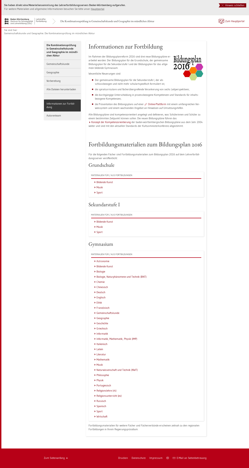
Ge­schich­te (102, 323)
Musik (99, 187)
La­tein (99, 349)
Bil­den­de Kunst (104, 182)
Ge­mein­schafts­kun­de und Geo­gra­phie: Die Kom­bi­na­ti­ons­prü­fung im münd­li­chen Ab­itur (49, 33)
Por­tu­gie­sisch (103, 385)
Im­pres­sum (156, 458)
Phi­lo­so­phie (102, 375)
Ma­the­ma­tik (103, 359)
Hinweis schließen (233, 5)
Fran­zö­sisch (102, 307)
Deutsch (100, 292)
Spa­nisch (101, 406)
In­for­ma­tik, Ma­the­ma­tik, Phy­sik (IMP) (116, 338)
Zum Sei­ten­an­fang (56, 458)
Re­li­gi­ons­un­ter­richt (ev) (109, 395)
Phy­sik (100, 380)
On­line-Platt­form (157, 104)
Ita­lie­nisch (101, 344)
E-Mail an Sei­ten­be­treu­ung (189, 458)
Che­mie (100, 282)
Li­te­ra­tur (101, 354)
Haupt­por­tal (97, 9)
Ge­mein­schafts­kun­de (58, 64)
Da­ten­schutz (139, 458)
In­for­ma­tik (102, 333)
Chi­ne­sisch (102, 287)
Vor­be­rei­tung (54, 80)
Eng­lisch (100, 297)
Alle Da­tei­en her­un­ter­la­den (61, 89)
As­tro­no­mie (102, 261)
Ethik (99, 302)
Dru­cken (123, 458)
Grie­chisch (102, 328)
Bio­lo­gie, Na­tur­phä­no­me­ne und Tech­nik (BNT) (121, 276)
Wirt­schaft (101, 416)
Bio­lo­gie (100, 271)
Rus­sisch (101, 401)
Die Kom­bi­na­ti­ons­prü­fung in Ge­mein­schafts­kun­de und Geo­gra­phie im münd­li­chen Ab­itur (107, 21)
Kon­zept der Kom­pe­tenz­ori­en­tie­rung (111, 122)
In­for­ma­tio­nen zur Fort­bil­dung (61, 105)
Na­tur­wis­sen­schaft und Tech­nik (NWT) (117, 370)
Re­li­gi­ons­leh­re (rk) (106, 390)
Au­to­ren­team (54, 115)
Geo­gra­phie (53, 72)
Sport (99, 192)
